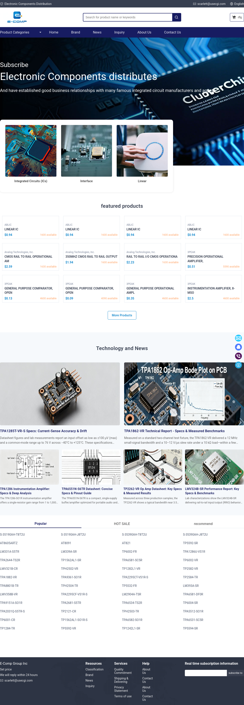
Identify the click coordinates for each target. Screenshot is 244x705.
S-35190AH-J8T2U (73, 534)
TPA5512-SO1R (193, 611)
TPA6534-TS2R (132, 603)
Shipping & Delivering (121, 680)
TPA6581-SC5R (132, 560)
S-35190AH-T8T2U (12, 534)
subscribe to (236, 673)
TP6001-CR (7, 620)
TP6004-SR (190, 603)
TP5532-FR (129, 585)
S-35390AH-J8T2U (195, 534)
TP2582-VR (190, 568)
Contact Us (172, 32)
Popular (41, 524)
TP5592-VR (68, 628)
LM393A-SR (191, 585)
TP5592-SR (190, 543)
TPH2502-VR (69, 568)
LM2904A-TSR (131, 594)
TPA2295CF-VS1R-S (74, 594)
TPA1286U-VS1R (194, 551)
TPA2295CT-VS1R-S (135, 577)
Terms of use (123, 696)
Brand (75, 32)
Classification (94, 669)
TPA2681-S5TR (71, 603)
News (97, 32)
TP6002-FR (129, 551)
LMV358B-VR (9, 594)
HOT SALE (122, 524)
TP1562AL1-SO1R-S (74, 620)
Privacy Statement (121, 689)
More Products (122, 315)
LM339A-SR (69, 551)
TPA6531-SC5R (193, 620)
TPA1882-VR (8, 577)
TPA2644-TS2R (10, 560)
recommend (203, 524)
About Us (144, 32)
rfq (237, 17)
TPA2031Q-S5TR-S (12, 611)
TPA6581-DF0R (193, 594)
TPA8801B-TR (9, 585)
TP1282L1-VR (131, 568)
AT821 (126, 543)
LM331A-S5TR (9, 551)
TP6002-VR (190, 560)
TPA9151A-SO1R (11, 603)
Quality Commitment (123, 671)
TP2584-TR (190, 577)
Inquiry (119, 32)
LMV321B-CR (9, 568)
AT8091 (66, 543)
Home (53, 32)
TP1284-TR (7, 628)
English (237, 4)
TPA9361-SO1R (71, 577)
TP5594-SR (190, 628)
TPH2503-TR (130, 611)
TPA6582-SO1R (132, 620)
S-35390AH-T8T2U (134, 534)
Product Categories (21, 32)
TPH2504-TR (69, 585)
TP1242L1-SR (131, 628)
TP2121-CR (68, 611)
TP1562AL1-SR (71, 560)
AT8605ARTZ (9, 543)
